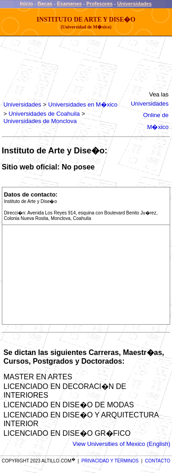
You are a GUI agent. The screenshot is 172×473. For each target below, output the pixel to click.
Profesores (99, 3)
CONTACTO (157, 460)
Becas (45, 3)
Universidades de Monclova (40, 121)
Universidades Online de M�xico (149, 115)
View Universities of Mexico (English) (121, 443)
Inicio (26, 3)
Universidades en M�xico (82, 104)
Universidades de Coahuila (44, 113)
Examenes (69, 3)
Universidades (134, 3)
